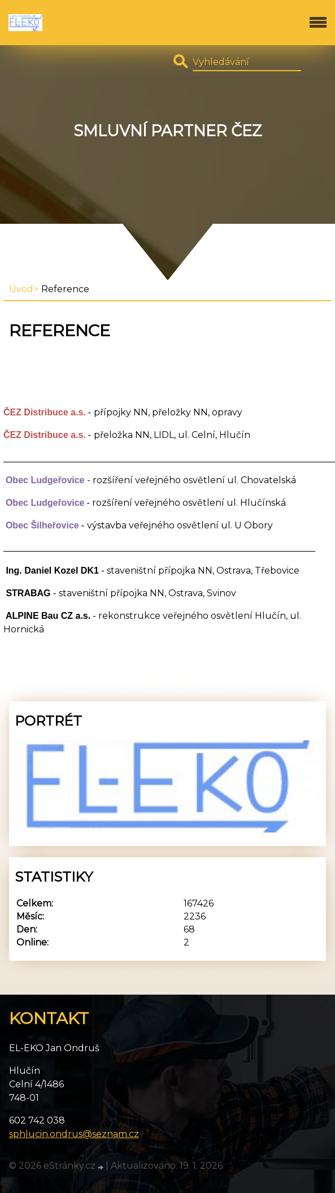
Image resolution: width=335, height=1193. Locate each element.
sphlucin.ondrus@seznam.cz (74, 1134)
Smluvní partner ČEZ (167, 131)
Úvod (21, 289)
